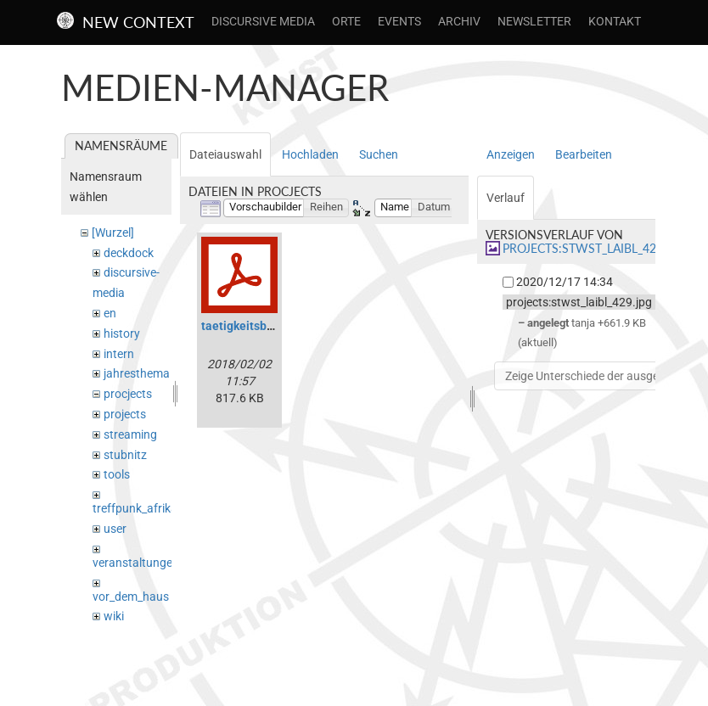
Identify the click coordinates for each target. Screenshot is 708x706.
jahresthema (137, 373)
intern (119, 354)
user (115, 528)
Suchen (378, 154)
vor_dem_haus (131, 596)
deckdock (129, 253)
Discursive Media (263, 21)
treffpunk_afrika (135, 508)
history (122, 333)
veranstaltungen (136, 562)
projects (125, 414)
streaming (130, 434)
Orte (346, 21)
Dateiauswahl (225, 154)
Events (399, 21)
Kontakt (614, 21)
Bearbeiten (583, 154)
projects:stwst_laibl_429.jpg (594, 248)
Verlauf (505, 198)
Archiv (459, 21)
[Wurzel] (113, 232)
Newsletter (534, 21)
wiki (114, 616)
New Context (138, 22)
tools (117, 474)
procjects (128, 394)
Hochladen (310, 154)
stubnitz (125, 455)
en (110, 313)
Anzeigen (510, 154)
